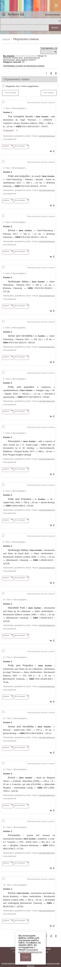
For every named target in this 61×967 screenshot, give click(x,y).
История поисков (52, 14)
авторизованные (47, 136)
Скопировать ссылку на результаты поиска (23, 65)
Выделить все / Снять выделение (22, 86)
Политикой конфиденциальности (30, 950)
